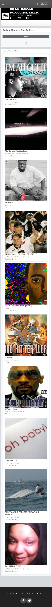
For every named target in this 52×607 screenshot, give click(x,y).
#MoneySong (11, 409)
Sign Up (44, 4)
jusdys (7, 207)
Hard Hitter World (11, 360)
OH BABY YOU (11, 460)
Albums (14, 30)
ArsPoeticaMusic (11, 311)
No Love (8, 357)
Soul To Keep (27, 30)
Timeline (8, 205)
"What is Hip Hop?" (12, 102)
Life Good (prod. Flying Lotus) (18, 306)
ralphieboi (8, 362)
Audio (6, 30)
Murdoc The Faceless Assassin (16, 154)
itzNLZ (7, 414)
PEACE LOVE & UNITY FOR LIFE (17, 257)
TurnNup (9, 202)
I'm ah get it (11, 99)
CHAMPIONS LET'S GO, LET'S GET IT (21, 254)
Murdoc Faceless (11, 156)
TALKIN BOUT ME (13, 566)
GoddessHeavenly (11, 259)
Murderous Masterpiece (16, 151)
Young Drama (10, 104)
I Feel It (8, 308)
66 (30, 17)
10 (22, 17)
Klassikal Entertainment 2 (14, 412)
